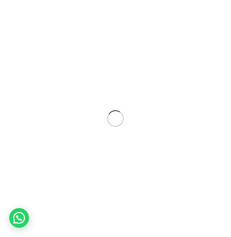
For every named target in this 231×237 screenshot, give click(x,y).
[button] (19, 218)
